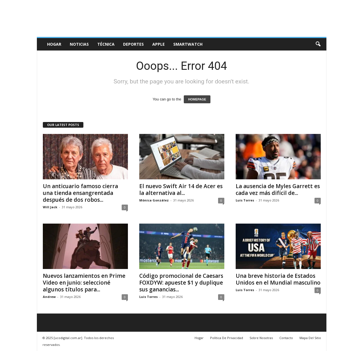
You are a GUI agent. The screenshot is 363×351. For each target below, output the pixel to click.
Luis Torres (245, 200)
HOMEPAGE (197, 99)
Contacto (286, 338)
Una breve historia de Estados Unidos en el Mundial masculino (278, 279)
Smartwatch (187, 44)
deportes (133, 44)
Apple (158, 44)
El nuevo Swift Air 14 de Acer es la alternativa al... (181, 189)
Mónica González (154, 200)
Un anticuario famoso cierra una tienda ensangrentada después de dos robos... (80, 192)
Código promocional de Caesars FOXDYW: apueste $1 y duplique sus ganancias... (181, 282)
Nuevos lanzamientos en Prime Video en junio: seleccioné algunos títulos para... (84, 282)
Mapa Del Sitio (310, 338)
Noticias (79, 44)
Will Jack (50, 207)
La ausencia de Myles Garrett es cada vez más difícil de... (278, 189)
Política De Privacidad (226, 338)
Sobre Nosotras (261, 338)
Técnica (106, 44)
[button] (318, 44)
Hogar (54, 44)
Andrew (49, 297)
